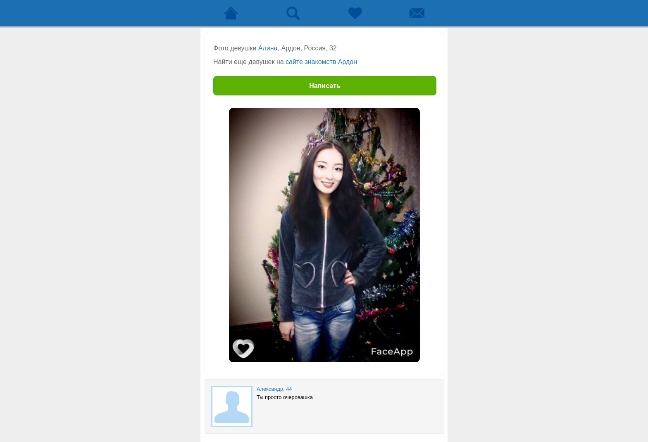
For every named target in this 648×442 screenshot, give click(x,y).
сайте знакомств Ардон (321, 61)
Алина (268, 48)
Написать (325, 85)
